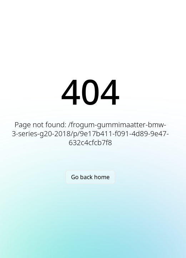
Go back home (90, 177)
